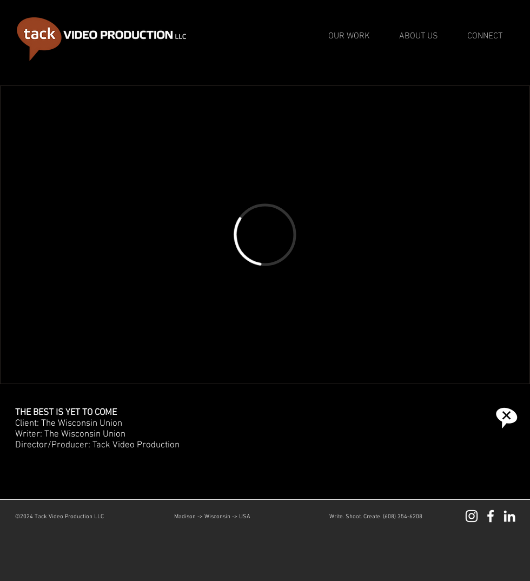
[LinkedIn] (509, 516)
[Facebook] (490, 516)
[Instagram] (471, 516)
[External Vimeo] (265, 235)
